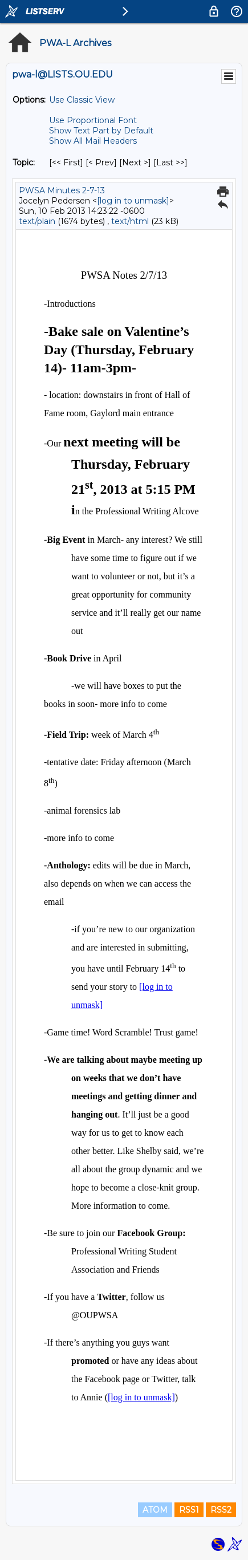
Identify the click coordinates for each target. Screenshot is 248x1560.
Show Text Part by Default (101, 130)
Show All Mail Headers (93, 141)
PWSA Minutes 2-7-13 (62, 190)
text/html (130, 221)
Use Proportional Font (93, 120)
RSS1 (189, 1510)
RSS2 (220, 1510)
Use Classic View (82, 100)
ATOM (155, 1510)
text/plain (37, 221)
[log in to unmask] (133, 201)
